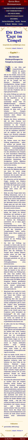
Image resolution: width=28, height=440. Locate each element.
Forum (23, 21)
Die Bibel (14, 19)
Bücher (14, 24)
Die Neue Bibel (14, 13)
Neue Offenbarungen (14, 16)
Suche (17, 21)
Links (21, 24)
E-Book (8, 24)
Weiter (20, 48)
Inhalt (14, 48)
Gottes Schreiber (8, 21)
